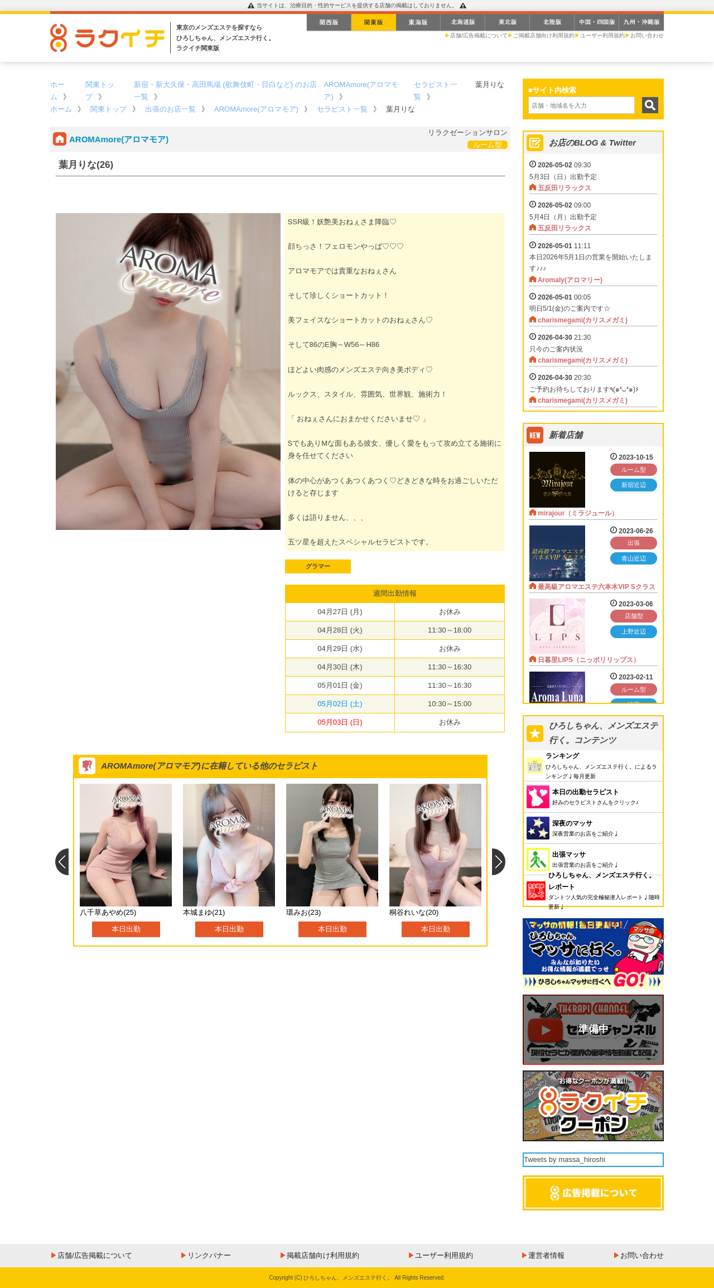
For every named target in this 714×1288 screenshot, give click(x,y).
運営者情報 (546, 1255)
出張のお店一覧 (170, 109)
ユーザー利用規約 (602, 35)
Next (499, 862)
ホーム (61, 109)
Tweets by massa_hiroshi (564, 1159)
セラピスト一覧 (342, 109)
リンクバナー (209, 1255)
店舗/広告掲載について (479, 35)
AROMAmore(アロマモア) (256, 109)
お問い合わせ (647, 35)
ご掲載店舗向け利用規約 (544, 35)
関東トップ (108, 109)
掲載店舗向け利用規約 (323, 1255)
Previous (62, 862)
